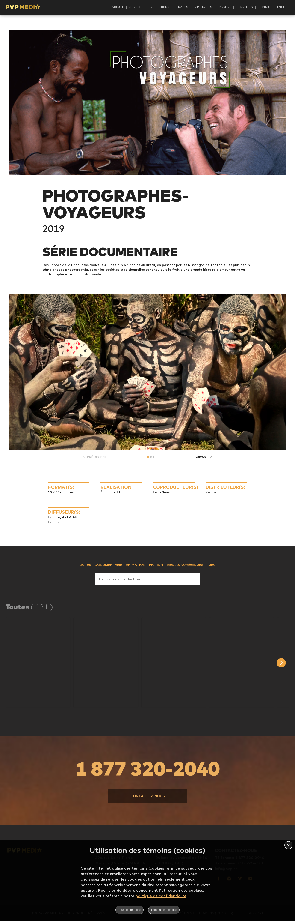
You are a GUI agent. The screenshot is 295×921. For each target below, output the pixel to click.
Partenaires (203, 7)
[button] (38, 662)
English (283, 7)
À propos (136, 7)
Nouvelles (244, 7)
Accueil (118, 7)
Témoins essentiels (164, 910)
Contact (265, 7)
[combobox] (147, 578)
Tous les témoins (129, 910)
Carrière (224, 7)
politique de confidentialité (161, 895)
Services (181, 7)
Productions (159, 7)
